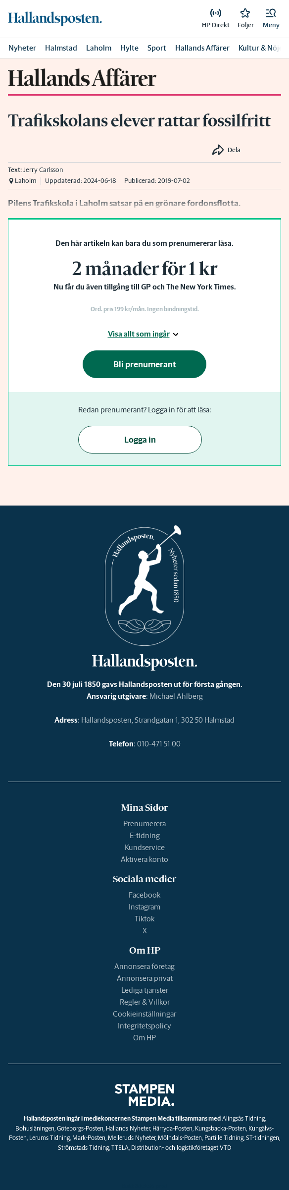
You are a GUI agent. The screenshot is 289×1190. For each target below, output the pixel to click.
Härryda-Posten (172, 1128)
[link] (55, 18)
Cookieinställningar (144, 1014)
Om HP (144, 1037)
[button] (271, 19)
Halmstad (61, 48)
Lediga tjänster (144, 990)
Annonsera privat (145, 978)
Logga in (140, 439)
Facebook (144, 895)
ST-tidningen (262, 1137)
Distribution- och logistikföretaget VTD (181, 1147)
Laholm (98, 48)
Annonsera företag (144, 966)
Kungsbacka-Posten (220, 1128)
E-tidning (145, 835)
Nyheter (22, 48)
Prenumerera (144, 823)
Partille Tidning (223, 1137)
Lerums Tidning (49, 1137)
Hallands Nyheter (128, 1128)
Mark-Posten (88, 1137)
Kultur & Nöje (261, 48)
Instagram (144, 906)
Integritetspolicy (144, 1025)
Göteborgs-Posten (80, 1128)
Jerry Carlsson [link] (43, 170)
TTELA (120, 1147)
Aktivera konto (144, 859)
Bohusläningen (34, 1128)
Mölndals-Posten (180, 1137)
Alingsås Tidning (243, 1118)
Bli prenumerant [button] (144, 364)
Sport (156, 48)
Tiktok (144, 918)
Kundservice (145, 847)
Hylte (129, 48)
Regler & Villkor (145, 1002)
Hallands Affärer (202, 48)
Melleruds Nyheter (131, 1137)
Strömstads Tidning (83, 1147)
